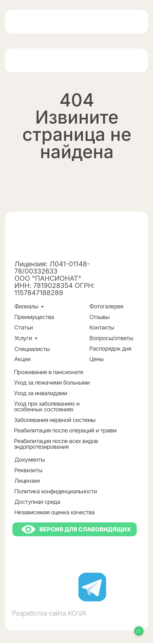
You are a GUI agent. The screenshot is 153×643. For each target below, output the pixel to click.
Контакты (101, 327)
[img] (41, 22)
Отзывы (99, 316)
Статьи (23, 327)
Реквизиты (28, 470)
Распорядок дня (110, 348)
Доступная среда (37, 501)
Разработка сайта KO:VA (49, 613)
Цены (96, 359)
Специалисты (32, 349)
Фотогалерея (106, 306)
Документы (29, 459)
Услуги (23, 338)
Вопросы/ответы (111, 338)
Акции (22, 359)
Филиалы (26, 306)
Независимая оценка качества (54, 512)
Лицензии (27, 480)
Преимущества (34, 316)
